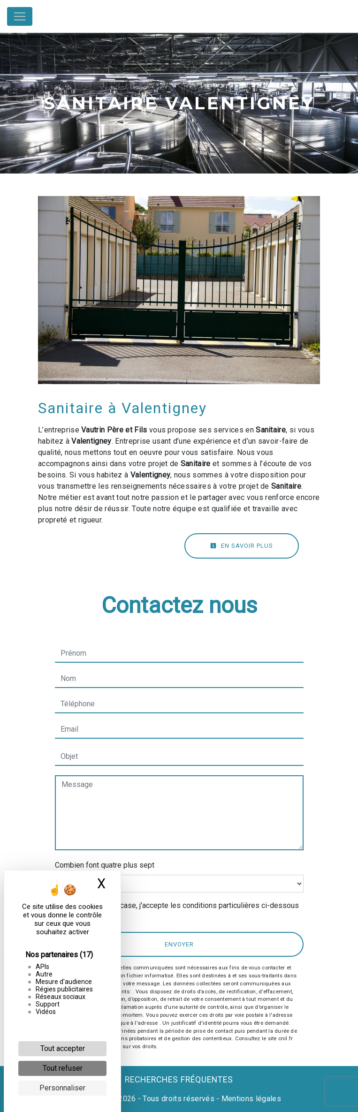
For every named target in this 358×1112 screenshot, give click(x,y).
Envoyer (179, 944)
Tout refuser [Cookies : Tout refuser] (63, 1068)
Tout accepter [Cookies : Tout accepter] (62, 1048)
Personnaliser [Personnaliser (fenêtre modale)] (62, 1087)
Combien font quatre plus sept (104, 865)
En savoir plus (241, 545)
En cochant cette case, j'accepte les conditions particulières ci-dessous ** (181, 911)
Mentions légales (250, 1098)
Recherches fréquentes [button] (179, 1079)
